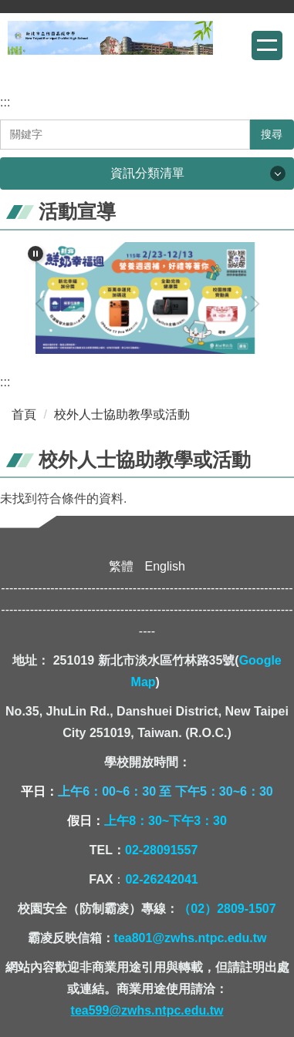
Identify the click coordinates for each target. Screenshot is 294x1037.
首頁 (24, 414)
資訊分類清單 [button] (147, 173)
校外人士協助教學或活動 (122, 414)
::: (5, 102)
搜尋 (271, 134)
